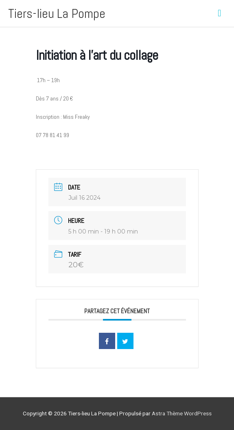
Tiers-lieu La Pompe (56, 13)
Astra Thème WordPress (182, 413)
